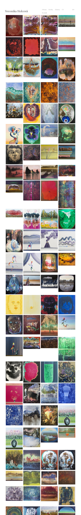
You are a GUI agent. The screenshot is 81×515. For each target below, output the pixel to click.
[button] (14, 25)
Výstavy (57, 9)
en (73, 9)
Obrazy (44, 9)
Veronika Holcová (16, 11)
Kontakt (44, 13)
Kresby (51, 9)
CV (63, 9)
